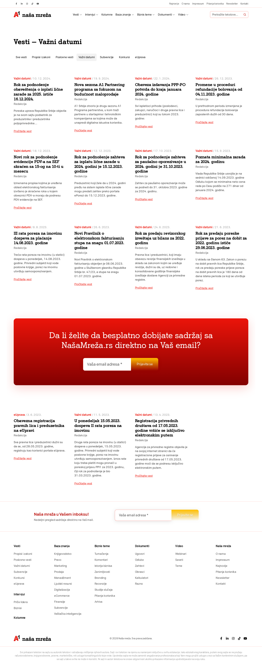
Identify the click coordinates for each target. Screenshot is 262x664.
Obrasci (140, 571)
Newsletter (232, 3)
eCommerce (62, 595)
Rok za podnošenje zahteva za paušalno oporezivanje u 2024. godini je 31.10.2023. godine (160, 164)
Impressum (198, 3)
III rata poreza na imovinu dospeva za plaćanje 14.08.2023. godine (38, 238)
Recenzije (101, 583)
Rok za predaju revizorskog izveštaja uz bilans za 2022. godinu (160, 238)
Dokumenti (165, 14)
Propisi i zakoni (41, 57)
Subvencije (107, 57)
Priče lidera (21, 602)
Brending (100, 577)
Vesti (76, 14)
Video (181, 14)
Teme (178, 565)
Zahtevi (139, 565)
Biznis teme (144, 14)
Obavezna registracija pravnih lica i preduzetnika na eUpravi (39, 425)
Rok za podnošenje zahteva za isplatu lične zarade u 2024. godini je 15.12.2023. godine (99, 164)
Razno (139, 583)
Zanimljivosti (102, 571)
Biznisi (18, 608)
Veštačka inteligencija (67, 613)
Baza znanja (123, 14)
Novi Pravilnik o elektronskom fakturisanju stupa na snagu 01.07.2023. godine (99, 240)
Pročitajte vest (22, 131)
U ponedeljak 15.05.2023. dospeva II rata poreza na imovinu (98, 425)
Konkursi (124, 57)
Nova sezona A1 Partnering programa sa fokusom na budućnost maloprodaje (99, 89)
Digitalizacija (62, 589)
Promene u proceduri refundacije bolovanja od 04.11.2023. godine (218, 89)
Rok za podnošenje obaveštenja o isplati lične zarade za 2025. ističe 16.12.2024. (38, 91)
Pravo (57, 559)
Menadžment (62, 577)
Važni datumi (87, 57)
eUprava (140, 57)
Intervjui (90, 14)
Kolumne (107, 14)
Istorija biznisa (103, 565)
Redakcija (20, 104)
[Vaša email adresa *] (107, 364)
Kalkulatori (141, 577)
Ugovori (140, 553)
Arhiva (98, 601)
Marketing (60, 565)
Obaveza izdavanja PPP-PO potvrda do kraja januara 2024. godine (160, 89)
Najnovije (174, 3)
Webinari (180, 553)
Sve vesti (21, 57)
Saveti (179, 559)
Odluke (139, 559)
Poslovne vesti (64, 57)
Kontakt (244, 3)
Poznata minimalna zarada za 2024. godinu (220, 159)
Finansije (59, 601)
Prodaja (59, 571)
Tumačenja (101, 553)
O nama (185, 3)
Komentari (101, 559)
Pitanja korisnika (215, 3)
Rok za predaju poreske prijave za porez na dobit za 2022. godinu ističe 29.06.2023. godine (221, 240)
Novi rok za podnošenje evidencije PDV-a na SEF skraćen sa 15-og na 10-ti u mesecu (38, 164)
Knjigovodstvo (63, 553)
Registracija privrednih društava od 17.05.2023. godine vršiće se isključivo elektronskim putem (159, 427)
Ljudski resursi (63, 583)
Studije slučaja (104, 589)
